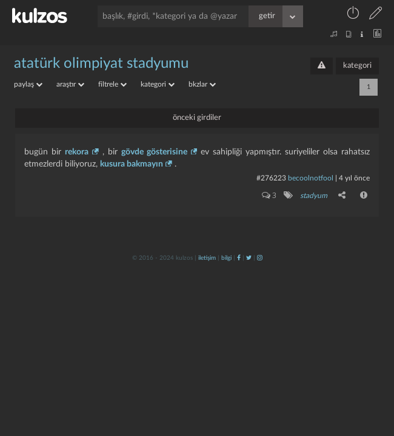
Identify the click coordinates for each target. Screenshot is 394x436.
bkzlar (202, 84)
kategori (357, 66)
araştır (70, 84)
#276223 (271, 178)
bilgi (226, 258)
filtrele (112, 84)
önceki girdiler (197, 118)
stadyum (313, 195)
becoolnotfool (310, 178)
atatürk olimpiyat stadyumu (101, 63)
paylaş (28, 84)
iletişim (207, 258)
